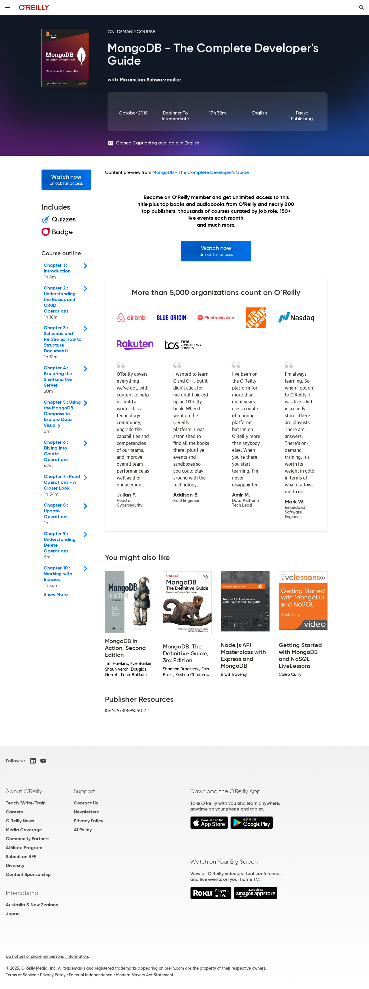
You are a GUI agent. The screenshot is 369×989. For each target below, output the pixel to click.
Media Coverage (24, 830)
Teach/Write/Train (26, 803)
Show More (56, 594)
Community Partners (27, 839)
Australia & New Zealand (32, 905)
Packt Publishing (302, 115)
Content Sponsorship (28, 874)
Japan (13, 914)
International (22, 893)
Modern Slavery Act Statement (144, 974)
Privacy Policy (88, 821)
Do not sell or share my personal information (47, 956)
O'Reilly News (20, 821)
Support (84, 791)
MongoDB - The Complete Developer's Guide (201, 172)
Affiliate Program (24, 848)
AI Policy (83, 830)
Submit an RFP (21, 856)
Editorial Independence (90, 974)
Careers (14, 812)
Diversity (15, 865)
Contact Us (86, 803)
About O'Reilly (24, 791)
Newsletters (86, 812)
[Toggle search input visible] (361, 7)
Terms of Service (21, 974)
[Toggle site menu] (7, 7)
